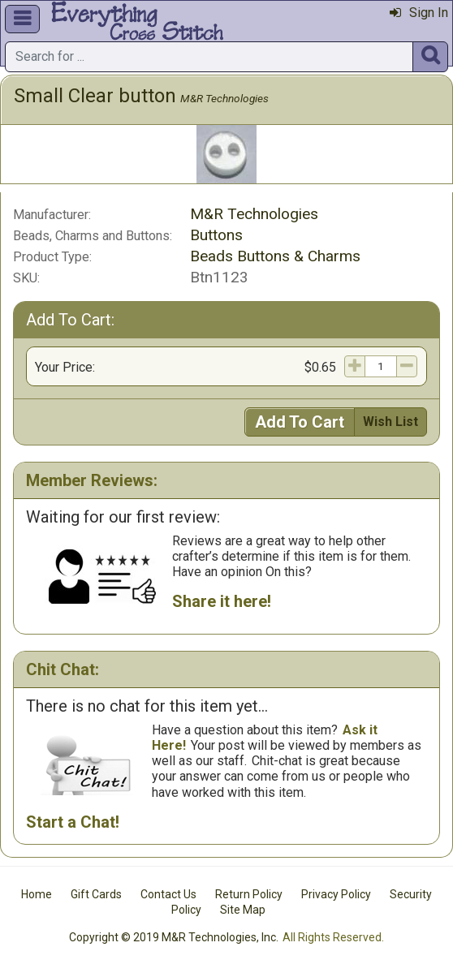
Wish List (390, 421)
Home (36, 894)
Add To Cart (299, 422)
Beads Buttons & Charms (275, 256)
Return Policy (249, 894)
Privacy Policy (336, 894)
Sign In (419, 12)
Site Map (242, 909)
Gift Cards (96, 894)
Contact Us (168, 894)
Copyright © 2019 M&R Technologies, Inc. (173, 937)
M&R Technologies (224, 98)
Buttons (216, 235)
